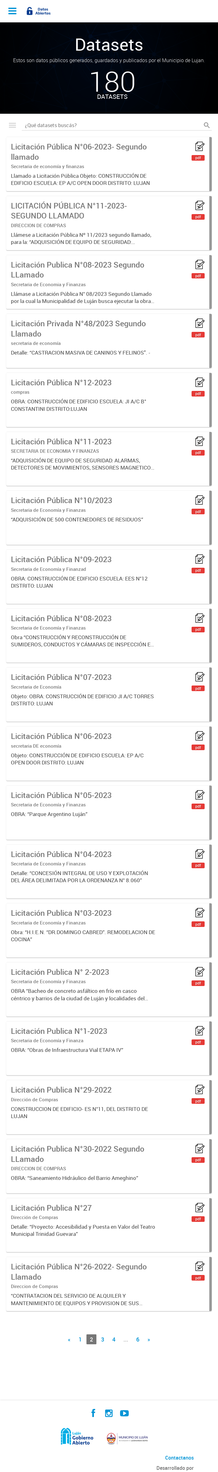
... (125, 1339)
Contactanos (179, 1457)
